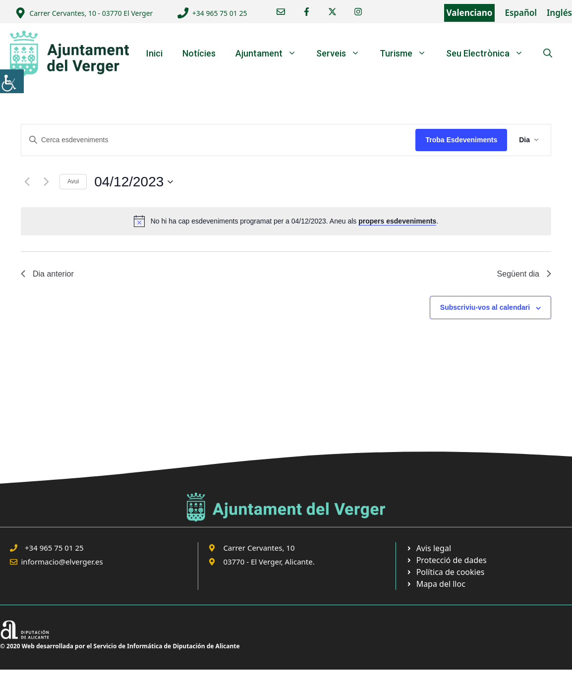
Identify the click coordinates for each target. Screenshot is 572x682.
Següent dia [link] (524, 274)
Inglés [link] (559, 12)
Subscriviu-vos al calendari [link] (485, 307)
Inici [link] (154, 53)
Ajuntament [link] (270, 53)
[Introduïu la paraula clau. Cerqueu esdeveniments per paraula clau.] (218, 140)
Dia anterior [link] (47, 274)
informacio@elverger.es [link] (62, 562)
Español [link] (521, 12)
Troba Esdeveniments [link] (461, 140)
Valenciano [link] (470, 12)
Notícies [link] (199, 53)
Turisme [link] (408, 53)
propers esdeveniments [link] (397, 221)
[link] (12, 81)
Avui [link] (73, 181)
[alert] (286, 221)
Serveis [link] (343, 53)
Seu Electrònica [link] (489, 53)
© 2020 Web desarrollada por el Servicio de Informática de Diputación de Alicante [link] (120, 646)
